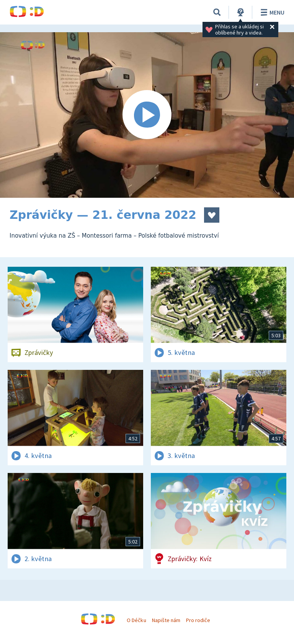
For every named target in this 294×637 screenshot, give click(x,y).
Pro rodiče (198, 620)
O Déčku (136, 620)
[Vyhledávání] (217, 12)
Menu (271, 12)
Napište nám (166, 620)
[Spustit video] (147, 115)
